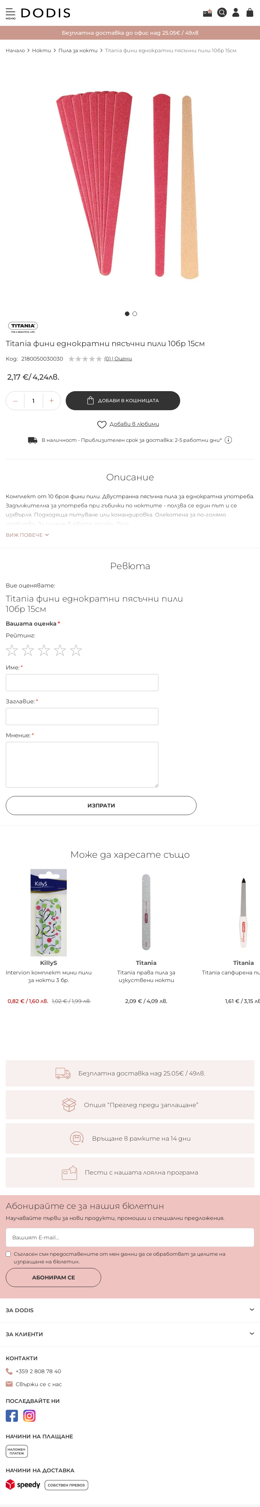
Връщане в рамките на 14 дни (141, 1138)
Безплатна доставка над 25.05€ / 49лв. (141, 1073)
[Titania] (23, 328)
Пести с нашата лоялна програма (141, 1172)
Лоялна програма (207, 12)
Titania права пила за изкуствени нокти (146, 976)
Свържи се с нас (39, 1384)
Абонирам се (53, 1277)
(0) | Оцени (118, 358)
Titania (146, 962)
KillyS (48, 962)
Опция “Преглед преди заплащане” (141, 1105)
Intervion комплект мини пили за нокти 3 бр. (49, 976)
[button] (126, 312)
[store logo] (45, 13)
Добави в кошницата (128, 400)
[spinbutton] (33, 400)
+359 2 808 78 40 (38, 1371)
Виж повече (24, 535)
